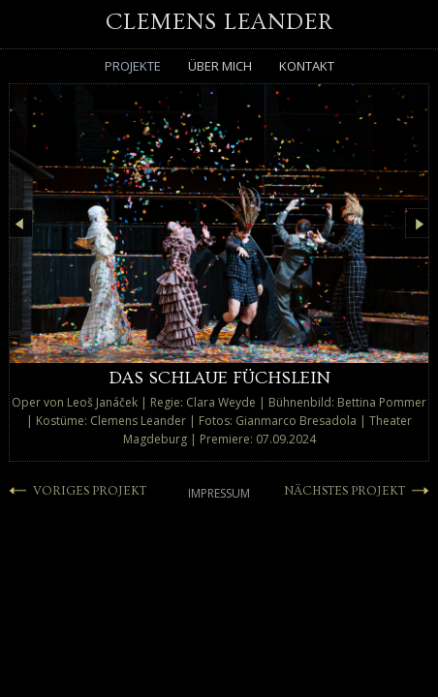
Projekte (133, 66)
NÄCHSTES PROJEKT (336, 497)
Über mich (220, 66)
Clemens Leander (219, 22)
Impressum (219, 500)
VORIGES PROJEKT (95, 497)
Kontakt (306, 66)
